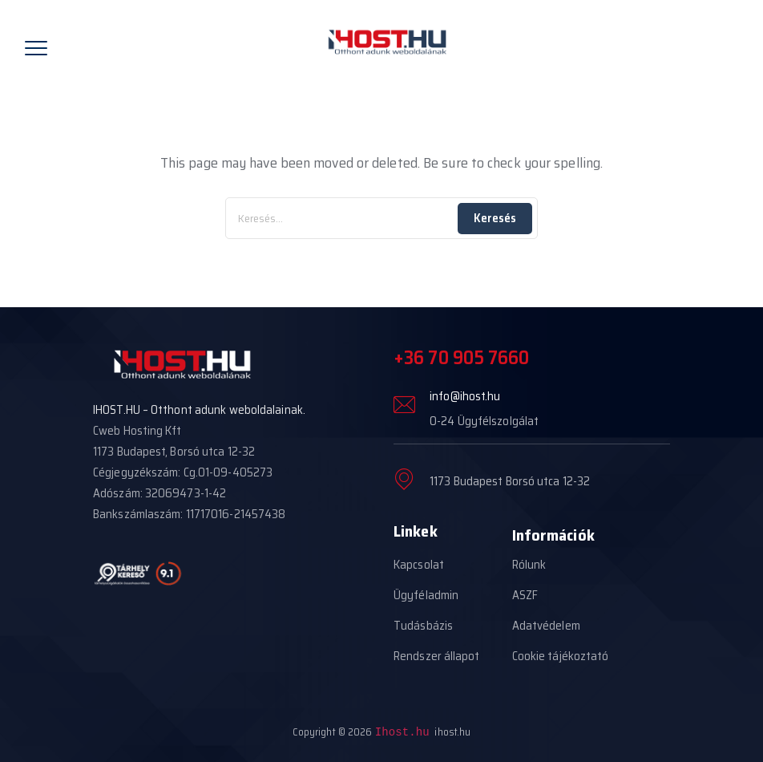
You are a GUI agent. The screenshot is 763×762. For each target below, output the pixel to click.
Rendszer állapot (437, 656)
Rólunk (529, 564)
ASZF (525, 595)
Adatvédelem (546, 625)
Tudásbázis (423, 625)
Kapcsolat (419, 564)
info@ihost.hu (465, 396)
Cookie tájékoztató (560, 656)
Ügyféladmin (426, 595)
